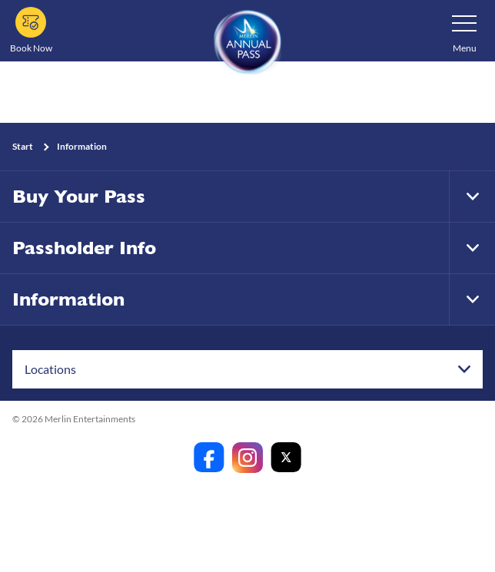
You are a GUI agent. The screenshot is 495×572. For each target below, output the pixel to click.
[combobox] (247, 369)
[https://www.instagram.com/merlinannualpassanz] (247, 457)
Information (82, 146)
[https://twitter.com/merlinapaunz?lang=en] (286, 457)
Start (22, 146)
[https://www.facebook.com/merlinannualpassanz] (209, 457)
